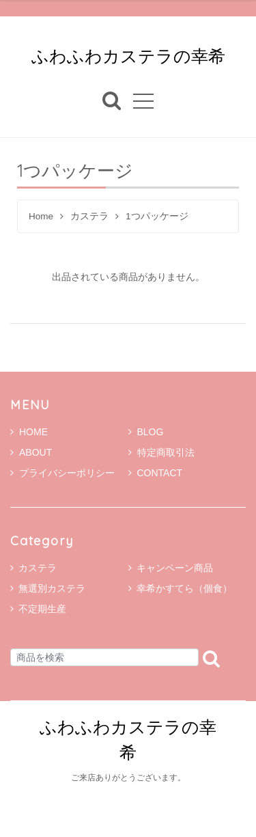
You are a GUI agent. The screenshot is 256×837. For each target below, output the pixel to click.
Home (41, 216)
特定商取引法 (161, 452)
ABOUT (31, 452)
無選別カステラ (51, 588)
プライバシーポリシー (62, 472)
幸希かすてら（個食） (184, 588)
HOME (29, 431)
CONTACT (155, 472)
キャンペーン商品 (175, 567)
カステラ (89, 216)
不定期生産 (42, 608)
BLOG (146, 431)
